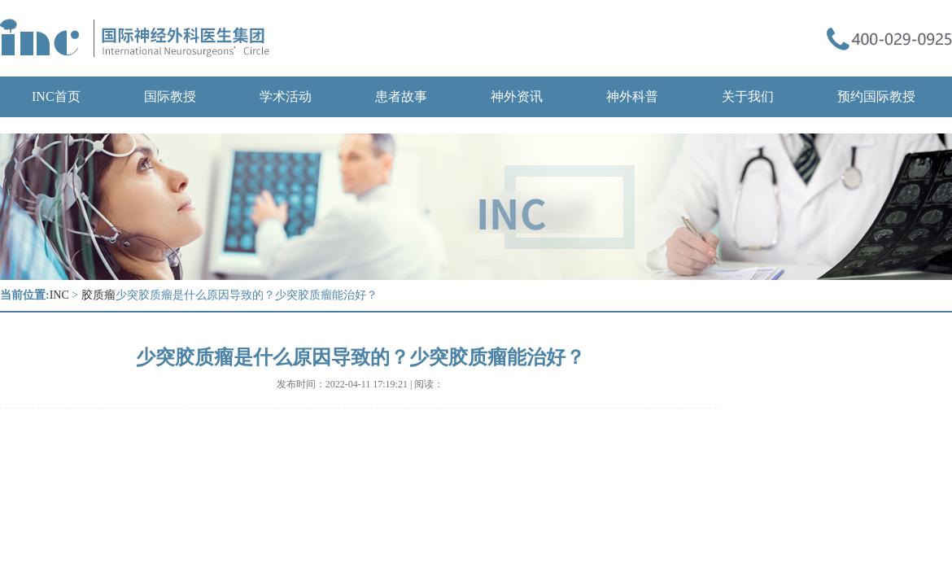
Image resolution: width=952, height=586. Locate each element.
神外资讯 (517, 96)
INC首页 (56, 96)
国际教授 (170, 96)
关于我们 (748, 96)
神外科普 (632, 96)
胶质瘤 (98, 295)
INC (59, 295)
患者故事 (401, 96)
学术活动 (286, 96)
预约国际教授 (876, 96)
